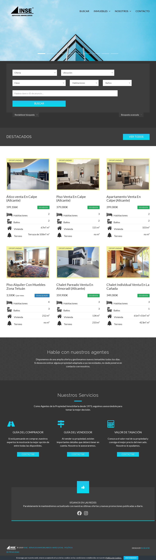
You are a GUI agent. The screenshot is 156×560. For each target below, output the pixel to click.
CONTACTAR (27, 439)
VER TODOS (136, 120)
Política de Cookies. (114, 558)
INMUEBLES (101, 11)
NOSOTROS (122, 11)
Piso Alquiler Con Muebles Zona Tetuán (25, 271)
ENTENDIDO (130, 558)
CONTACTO (143, 11)
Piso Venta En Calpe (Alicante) (71, 182)
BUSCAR (84, 11)
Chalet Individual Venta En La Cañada (126, 271)
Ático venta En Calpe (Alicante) (21, 182)
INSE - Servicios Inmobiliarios (37, 532)
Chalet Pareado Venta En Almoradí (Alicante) (75, 271)
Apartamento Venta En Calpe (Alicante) (124, 182)
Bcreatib (145, 532)
